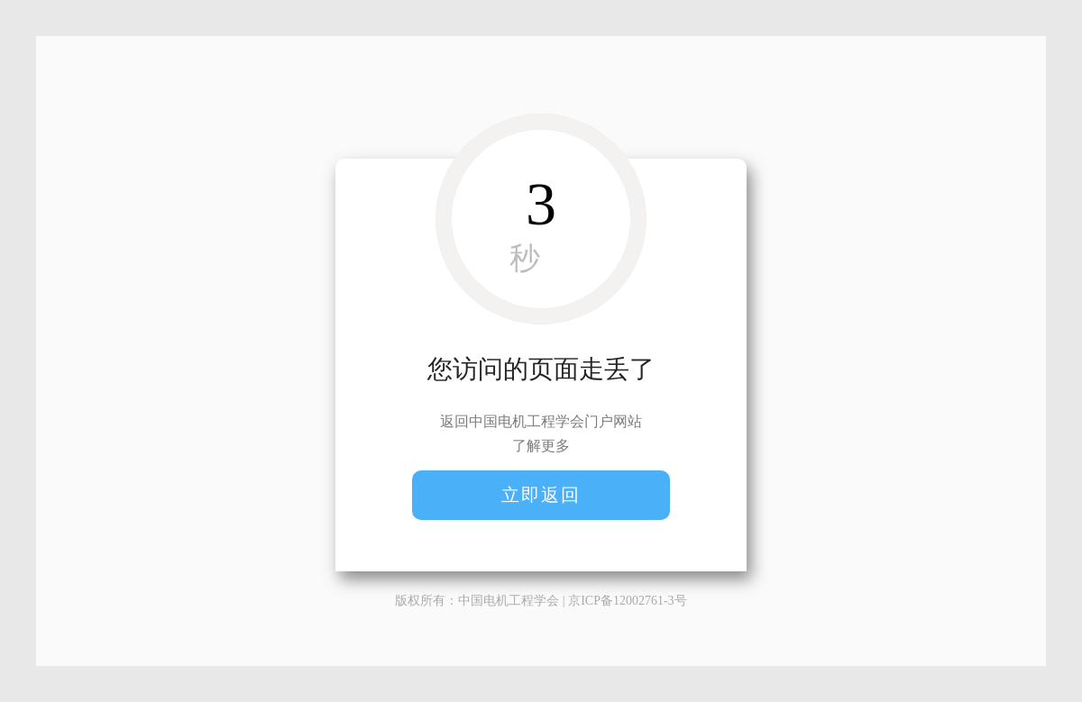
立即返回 (541, 495)
